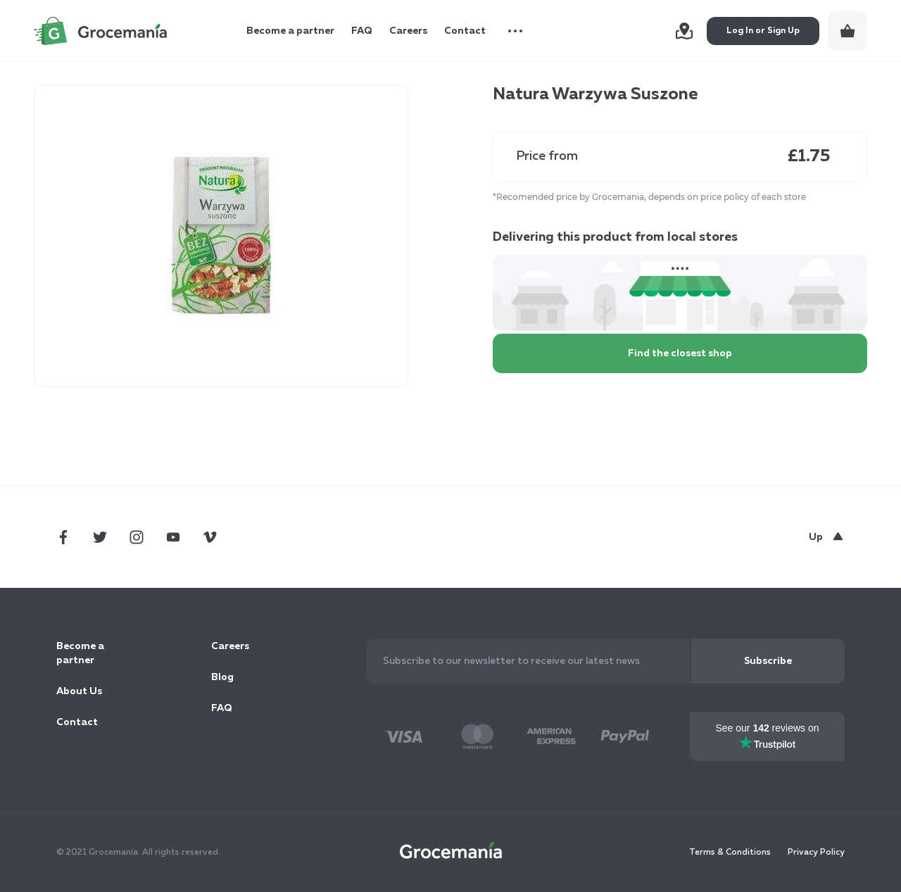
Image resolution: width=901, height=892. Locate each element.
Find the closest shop (680, 353)
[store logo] (100, 31)
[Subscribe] (768, 661)
